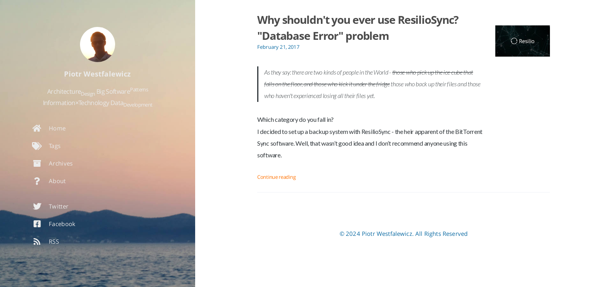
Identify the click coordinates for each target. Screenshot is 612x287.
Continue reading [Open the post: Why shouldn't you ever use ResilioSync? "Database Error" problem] (276, 176)
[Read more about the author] (97, 44)
